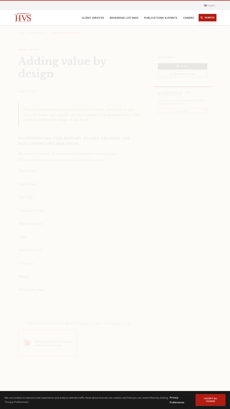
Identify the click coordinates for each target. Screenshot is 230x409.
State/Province (30, 247)
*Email (23, 274)
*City (22, 234)
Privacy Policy (90, 321)
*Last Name (27, 181)
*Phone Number (31, 287)
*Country (25, 261)
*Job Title (25, 195)
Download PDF (182, 71)
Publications (38, 30)
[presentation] (46, 307)
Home (21, 30)
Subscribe (182, 108)
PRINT (183, 64)
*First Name (27, 168)
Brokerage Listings (124, 17)
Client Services (92, 17)
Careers (188, 17)
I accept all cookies (210, 400)
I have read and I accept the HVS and (78, 321)
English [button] (210, 5)
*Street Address (30, 221)
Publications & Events (160, 17)
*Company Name (31, 208)
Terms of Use (120, 321)
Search (207, 17)
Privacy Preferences (177, 400)
